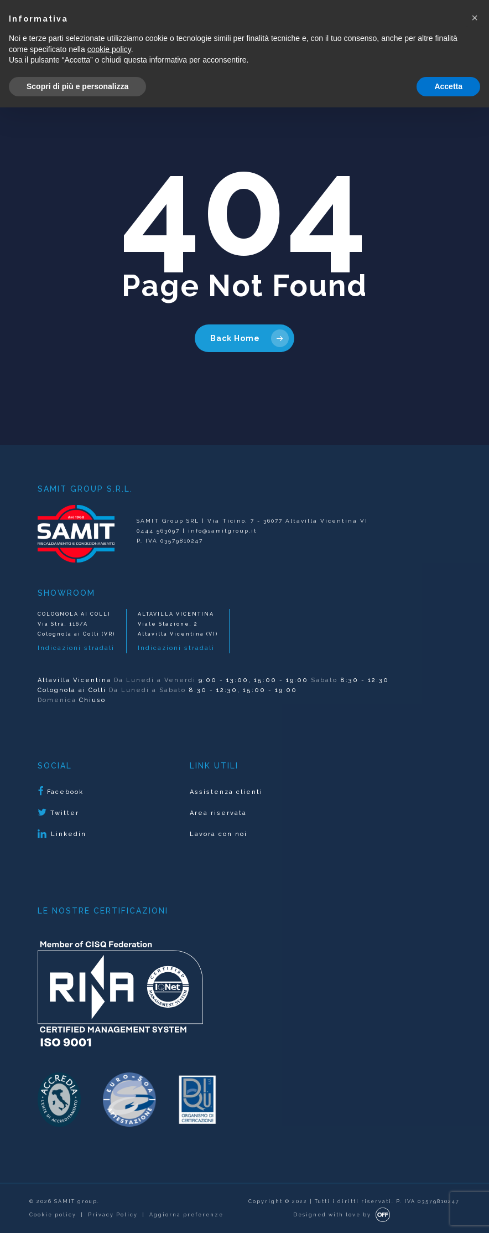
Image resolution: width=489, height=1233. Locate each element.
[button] (474, 18)
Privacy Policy (113, 1214)
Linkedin (62, 834)
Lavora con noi (218, 834)
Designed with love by (332, 1214)
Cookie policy (52, 1214)
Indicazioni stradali (76, 648)
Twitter (58, 812)
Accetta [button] (448, 86)
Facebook (61, 791)
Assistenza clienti (226, 792)
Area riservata (218, 813)
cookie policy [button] (109, 49)
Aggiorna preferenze (186, 1214)
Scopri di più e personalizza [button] (77, 86)
